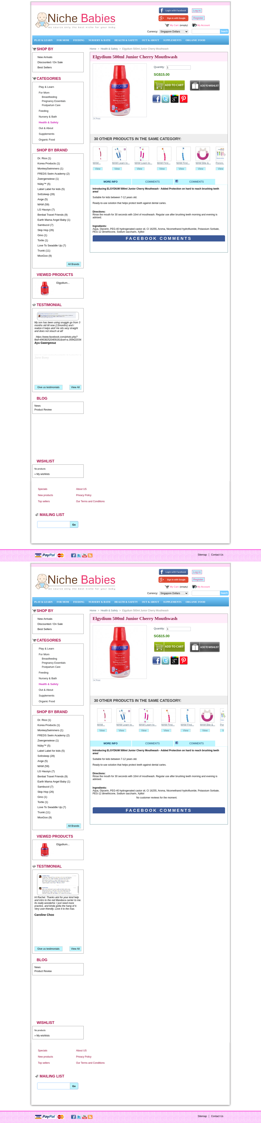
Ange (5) (43, 199)
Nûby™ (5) (44, 183)
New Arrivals (45, 57)
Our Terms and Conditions (90, 501)
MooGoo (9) (45, 255)
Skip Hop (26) (46, 230)
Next (225, 155)
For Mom (63, 40)
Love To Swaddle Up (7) (52, 245)
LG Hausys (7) (46, 209)
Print (98, 118)
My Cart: (174, 25)
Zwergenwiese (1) (48, 178)
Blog (42, 398)
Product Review (43, 409)
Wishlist (45, 461)
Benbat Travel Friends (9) (53, 214)
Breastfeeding (49, 97)
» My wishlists (42, 474)
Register (198, 17)
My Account (203, 25)
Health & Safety (126, 40)
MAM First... (163, 163)
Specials (42, 489)
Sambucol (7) (45, 224)
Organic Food (195, 40)
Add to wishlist (205, 85)
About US (81, 489)
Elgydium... (63, 282)
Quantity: (159, 67)
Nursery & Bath (99, 40)
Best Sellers (45, 67)
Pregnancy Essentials (54, 101)
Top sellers (44, 501)
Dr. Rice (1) (44, 158)
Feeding (78, 40)
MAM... (97, 163)
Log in (197, 10)
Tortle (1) (43, 240)
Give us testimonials (48, 387)
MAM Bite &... (203, 163)
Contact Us (217, 554)
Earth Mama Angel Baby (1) (54, 219)
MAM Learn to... (121, 163)
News (38, 405)
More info (111, 181)
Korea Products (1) (49, 163)
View (97, 168)
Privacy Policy (83, 495)
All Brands (73, 264)
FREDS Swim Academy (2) (54, 173)
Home (93, 48)
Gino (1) (42, 235)
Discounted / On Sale (50, 62)
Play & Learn (43, 40)
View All (75, 387)
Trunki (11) (44, 250)
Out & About (150, 40)
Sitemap (202, 554)
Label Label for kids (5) (51, 189)
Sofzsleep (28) (46, 194)
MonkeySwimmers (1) (51, 168)
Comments (152, 181)
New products (45, 495)
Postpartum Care (51, 105)
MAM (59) (43, 204)
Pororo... (220, 163)
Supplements (172, 40)
